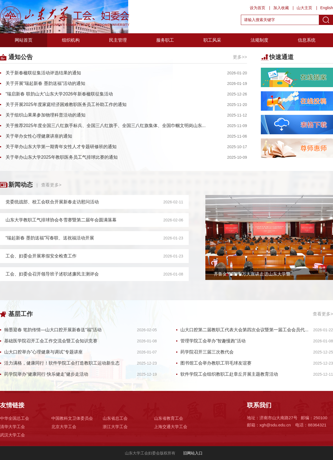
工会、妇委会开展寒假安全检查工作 (41, 256)
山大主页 (304, 8)
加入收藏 (281, 8)
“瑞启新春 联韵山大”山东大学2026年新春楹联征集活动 (59, 94)
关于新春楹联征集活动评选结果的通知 (43, 72)
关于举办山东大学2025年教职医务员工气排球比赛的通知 (62, 157)
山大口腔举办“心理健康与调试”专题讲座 (43, 352)
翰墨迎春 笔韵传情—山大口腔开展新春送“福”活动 (53, 329)
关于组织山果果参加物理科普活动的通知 (45, 115)
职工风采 (212, 40)
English (326, 8)
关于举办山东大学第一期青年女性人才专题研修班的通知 (61, 146)
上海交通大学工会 (170, 426)
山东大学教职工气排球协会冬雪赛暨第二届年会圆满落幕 (61, 220)
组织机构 (71, 40)
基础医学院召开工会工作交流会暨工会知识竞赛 (50, 340)
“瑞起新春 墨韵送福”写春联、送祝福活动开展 (50, 238)
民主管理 (118, 40)
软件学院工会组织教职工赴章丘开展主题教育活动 (229, 374)
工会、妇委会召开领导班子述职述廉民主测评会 (52, 274)
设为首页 (257, 8)
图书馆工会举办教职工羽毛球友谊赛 (215, 363)
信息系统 (307, 40)
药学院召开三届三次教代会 (207, 352)
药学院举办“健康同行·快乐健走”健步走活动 (46, 374)
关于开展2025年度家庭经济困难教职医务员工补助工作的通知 (66, 104)
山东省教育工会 (168, 418)
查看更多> (51, 185)
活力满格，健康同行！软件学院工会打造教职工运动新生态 (62, 363)
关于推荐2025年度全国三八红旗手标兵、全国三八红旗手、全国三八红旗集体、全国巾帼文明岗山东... (106, 125)
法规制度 (259, 40)
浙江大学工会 (115, 426)
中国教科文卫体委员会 (72, 418)
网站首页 (23, 40)
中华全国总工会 (14, 418)
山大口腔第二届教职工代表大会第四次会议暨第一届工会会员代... (244, 329)
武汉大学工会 (12, 435)
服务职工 (165, 40)
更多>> (240, 57)
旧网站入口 (192, 453)
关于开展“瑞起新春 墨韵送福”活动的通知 (45, 83)
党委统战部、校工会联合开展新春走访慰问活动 (52, 201)
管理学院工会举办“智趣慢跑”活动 (213, 340)
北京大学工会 (63, 426)
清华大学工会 (12, 426)
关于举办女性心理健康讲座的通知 (39, 136)
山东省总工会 (115, 418)
